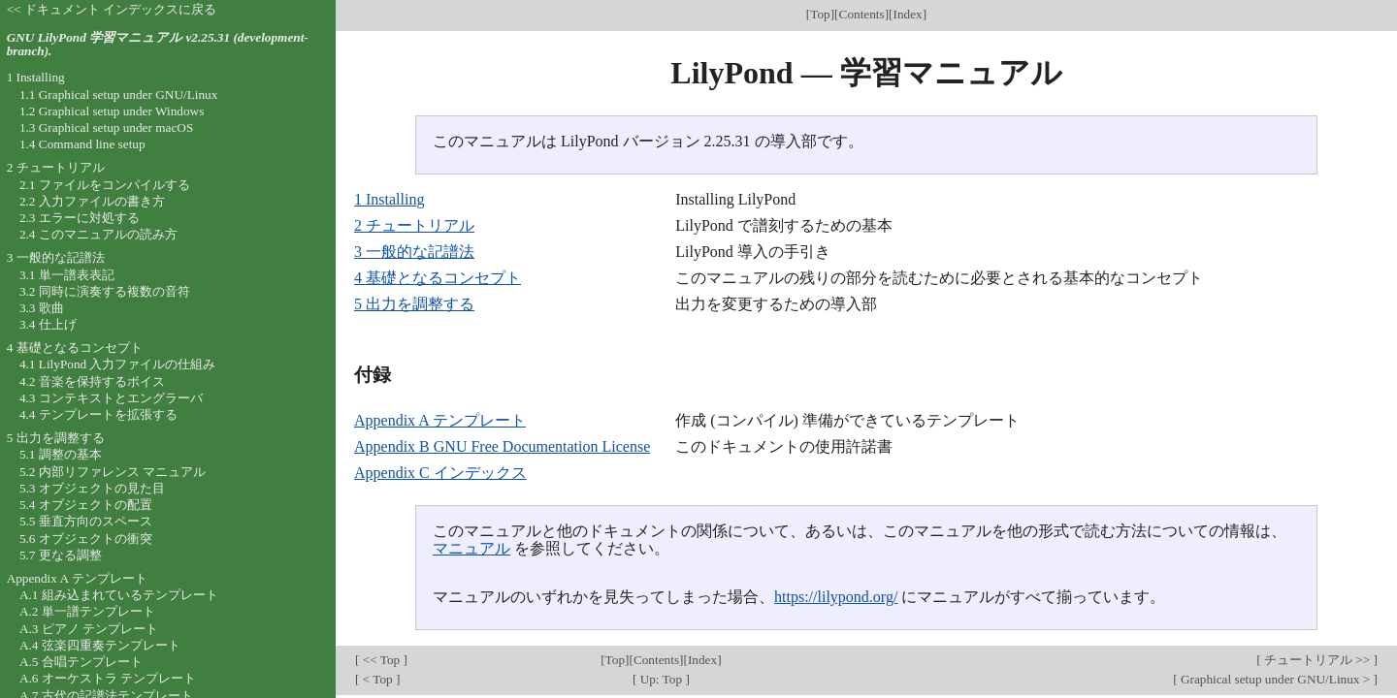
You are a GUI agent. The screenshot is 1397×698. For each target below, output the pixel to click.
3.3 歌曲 (41, 308)
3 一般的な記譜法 (414, 251)
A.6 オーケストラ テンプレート (107, 678)
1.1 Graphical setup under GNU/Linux (118, 94)
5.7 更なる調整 (60, 555)
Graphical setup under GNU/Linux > (1276, 679)
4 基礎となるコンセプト (437, 278)
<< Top (381, 659)
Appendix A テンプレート (440, 420)
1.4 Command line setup (82, 144)
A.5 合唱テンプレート (81, 661)
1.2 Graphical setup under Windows (111, 111)
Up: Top (660, 679)
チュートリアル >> (1317, 659)
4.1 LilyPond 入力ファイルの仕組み (117, 364)
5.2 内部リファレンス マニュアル (112, 471)
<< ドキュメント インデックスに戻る (112, 9)
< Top (377, 679)
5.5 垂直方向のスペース (85, 521)
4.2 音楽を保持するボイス (92, 381)
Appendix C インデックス (440, 472)
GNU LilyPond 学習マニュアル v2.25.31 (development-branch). (158, 44)
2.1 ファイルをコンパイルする (104, 184)
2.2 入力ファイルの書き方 (92, 201)
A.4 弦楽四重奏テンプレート (99, 645)
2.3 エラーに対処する (79, 217)
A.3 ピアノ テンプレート (88, 628)
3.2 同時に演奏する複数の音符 (104, 291)
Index (908, 14)
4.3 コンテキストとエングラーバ (111, 398)
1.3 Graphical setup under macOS (106, 127)
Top (819, 14)
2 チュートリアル (414, 225)
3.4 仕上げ (48, 324)
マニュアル (471, 548)
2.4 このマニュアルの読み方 (98, 234)
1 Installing (389, 199)
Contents (862, 14)
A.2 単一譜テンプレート (87, 611)
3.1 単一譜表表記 (66, 275)
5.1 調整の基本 (60, 454)
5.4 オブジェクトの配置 (85, 504)
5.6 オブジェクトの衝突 (85, 538)
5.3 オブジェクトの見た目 (92, 488)
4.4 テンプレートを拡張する (98, 414)
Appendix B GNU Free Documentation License (502, 446)
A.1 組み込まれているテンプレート (118, 594)
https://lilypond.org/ (835, 596)
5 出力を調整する (414, 304)
